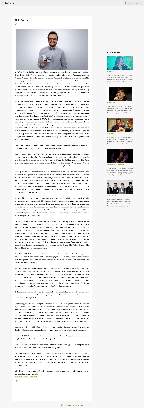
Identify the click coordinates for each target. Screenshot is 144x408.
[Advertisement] (101, 79)
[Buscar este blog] (133, 3)
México (26, 376)
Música (10, 3)
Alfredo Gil (110, 133)
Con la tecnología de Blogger (72, 405)
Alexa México (111, 71)
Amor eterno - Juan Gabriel (115, 164)
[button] (16, 24)
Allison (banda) (111, 195)
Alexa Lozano (111, 102)
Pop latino (33, 376)
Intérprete (18, 376)
